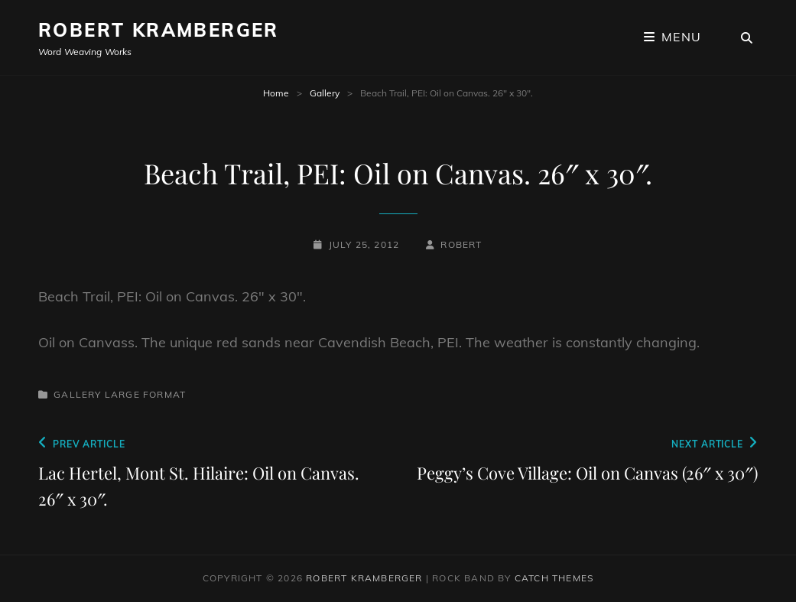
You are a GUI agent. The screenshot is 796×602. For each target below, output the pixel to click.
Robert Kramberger (158, 29)
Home (276, 93)
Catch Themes (554, 578)
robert (461, 244)
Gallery (325, 93)
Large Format (145, 394)
